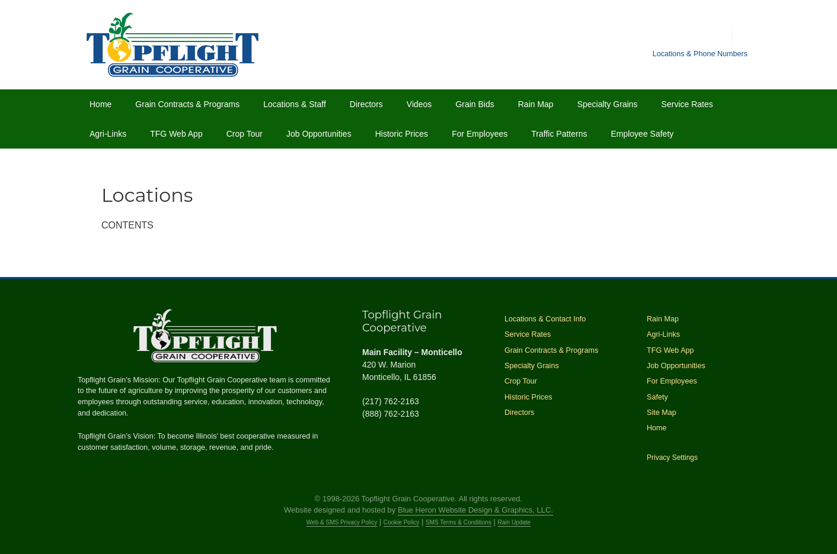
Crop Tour (244, 133)
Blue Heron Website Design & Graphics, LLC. (475, 509)
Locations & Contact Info (545, 319)
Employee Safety (642, 133)
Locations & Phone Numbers (700, 54)
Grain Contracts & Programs (187, 104)
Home (100, 104)
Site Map (661, 412)
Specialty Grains (607, 104)
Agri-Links (108, 133)
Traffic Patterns (559, 133)
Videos (419, 104)
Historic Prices (401, 133)
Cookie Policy (402, 522)
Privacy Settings (672, 457)
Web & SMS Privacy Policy (341, 522)
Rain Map (536, 104)
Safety (657, 397)
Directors (366, 104)
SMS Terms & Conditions (458, 522)
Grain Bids (474, 104)
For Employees (479, 133)
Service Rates (687, 104)
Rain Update (514, 522)
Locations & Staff (294, 104)
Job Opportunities (319, 133)
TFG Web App (176, 133)
